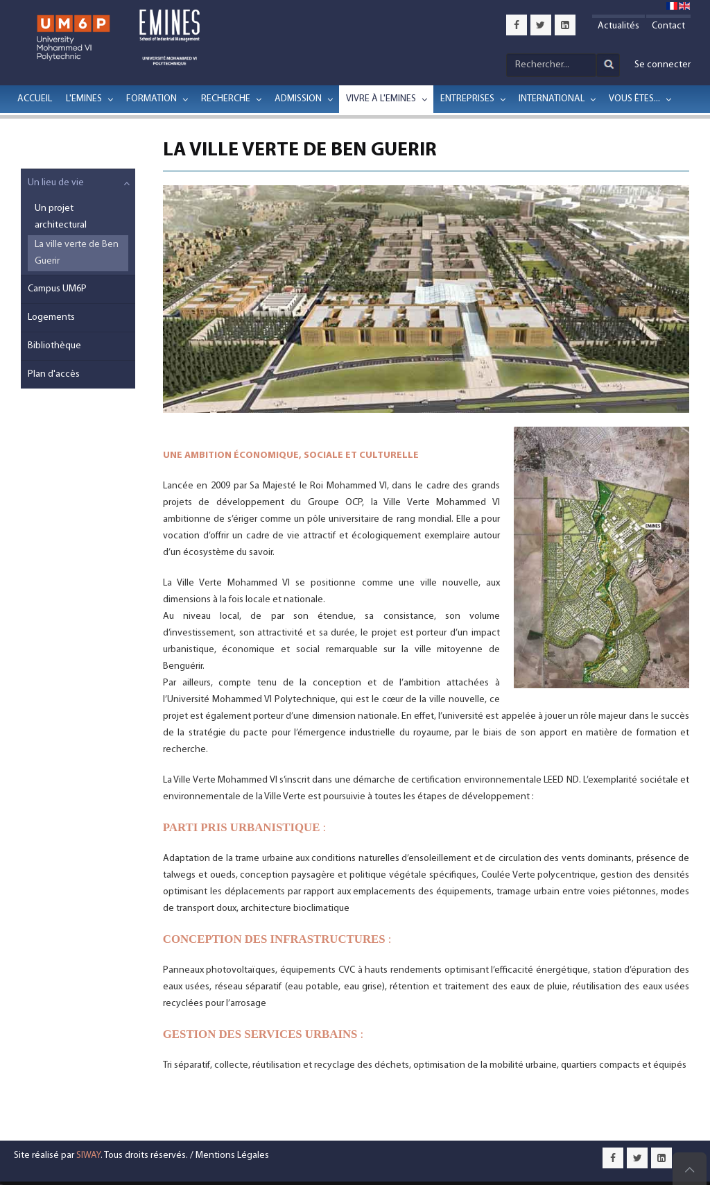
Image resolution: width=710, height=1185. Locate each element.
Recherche (225, 99)
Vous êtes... (634, 99)
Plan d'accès (54, 374)
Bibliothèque (54, 346)
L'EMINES (84, 99)
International (552, 99)
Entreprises (467, 99)
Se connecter (662, 65)
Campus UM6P (57, 289)
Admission (298, 99)
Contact (668, 26)
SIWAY (88, 1155)
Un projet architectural (61, 216)
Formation (151, 99)
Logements (51, 317)
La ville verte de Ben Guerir (77, 252)
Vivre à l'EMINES (381, 99)
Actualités (618, 26)
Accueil (34, 99)
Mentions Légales (232, 1155)
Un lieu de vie (56, 183)
